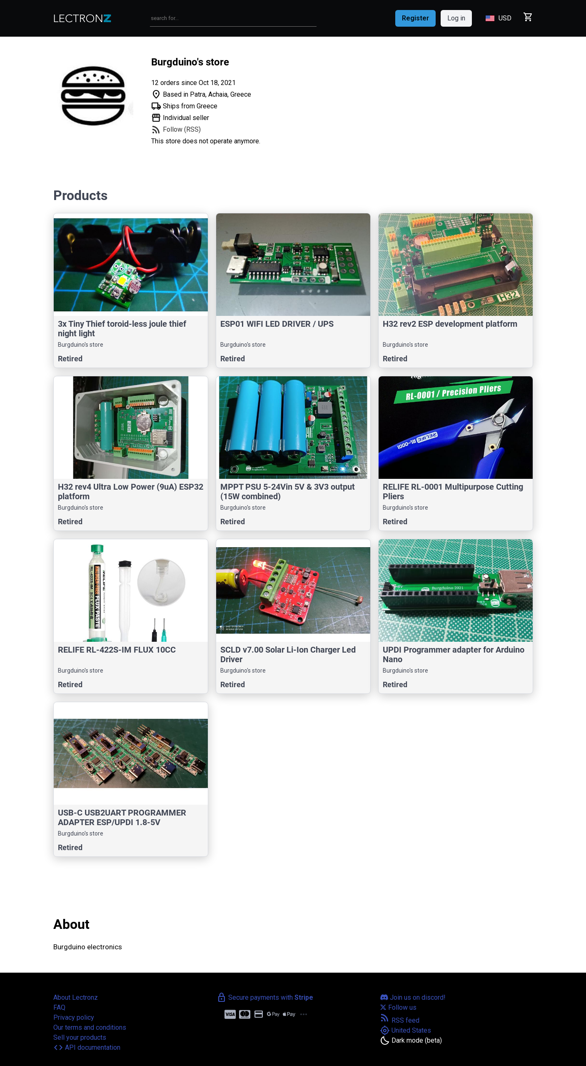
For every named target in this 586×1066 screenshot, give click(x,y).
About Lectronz (75, 997)
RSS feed (399, 1020)
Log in (456, 18)
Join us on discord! (413, 997)
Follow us (398, 1007)
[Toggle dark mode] (411, 1041)
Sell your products (79, 1037)
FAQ (59, 1007)
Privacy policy (73, 1017)
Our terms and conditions (89, 1027)
